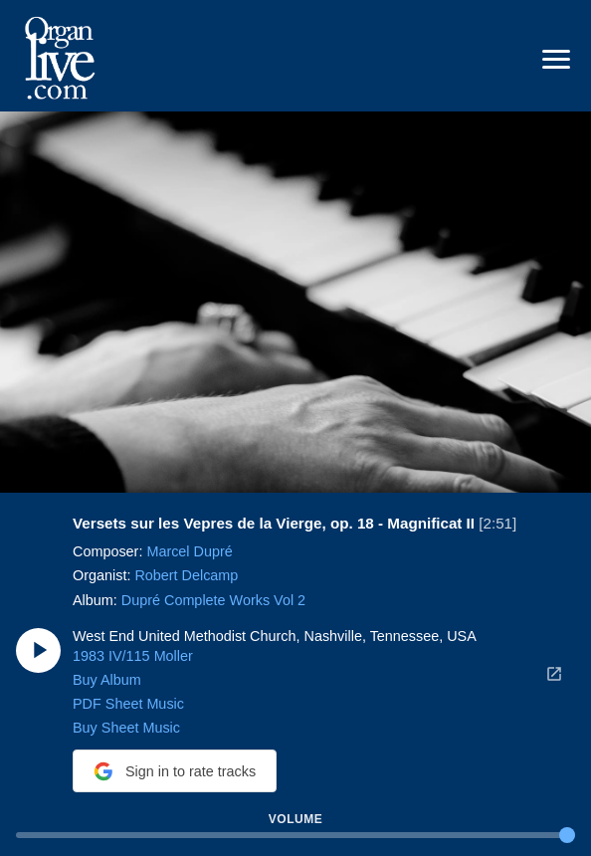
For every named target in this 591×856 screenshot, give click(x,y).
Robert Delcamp (186, 575)
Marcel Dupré (189, 551)
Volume (295, 819)
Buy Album (107, 680)
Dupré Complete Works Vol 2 (213, 599)
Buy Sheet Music (126, 728)
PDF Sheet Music (128, 704)
